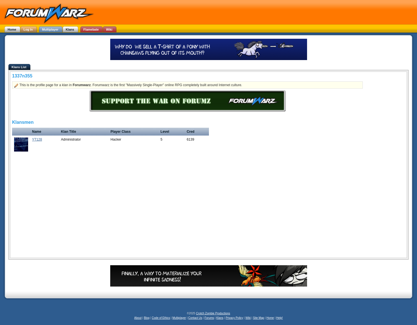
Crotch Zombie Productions (213, 313)
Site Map (258, 317)
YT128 (37, 139)
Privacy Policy (234, 317)
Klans (219, 317)
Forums (209, 317)
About (137, 317)
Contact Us (195, 317)
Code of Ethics (161, 317)
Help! (279, 317)
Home (270, 317)
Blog (147, 317)
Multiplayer (179, 317)
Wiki (248, 317)
